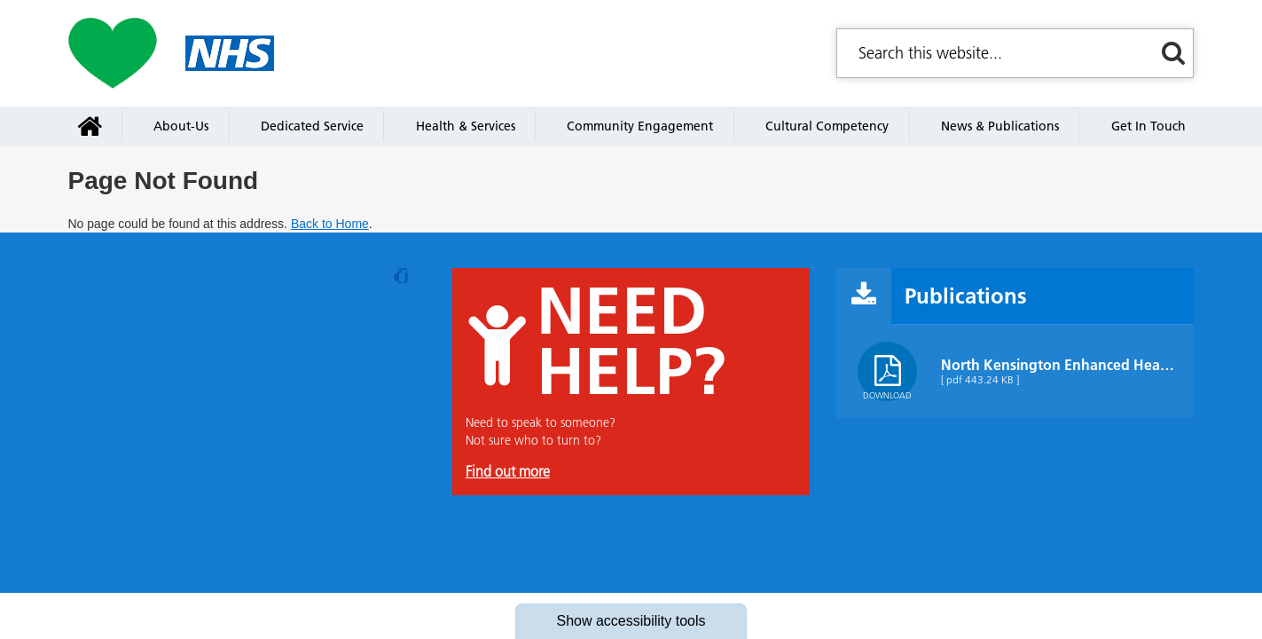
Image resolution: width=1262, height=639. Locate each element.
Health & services (465, 126)
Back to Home (330, 224)
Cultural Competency (827, 126)
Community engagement (640, 126)
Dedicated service (312, 126)
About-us (180, 126)
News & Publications (1000, 126)
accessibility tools (630, 620)
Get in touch (1148, 126)
